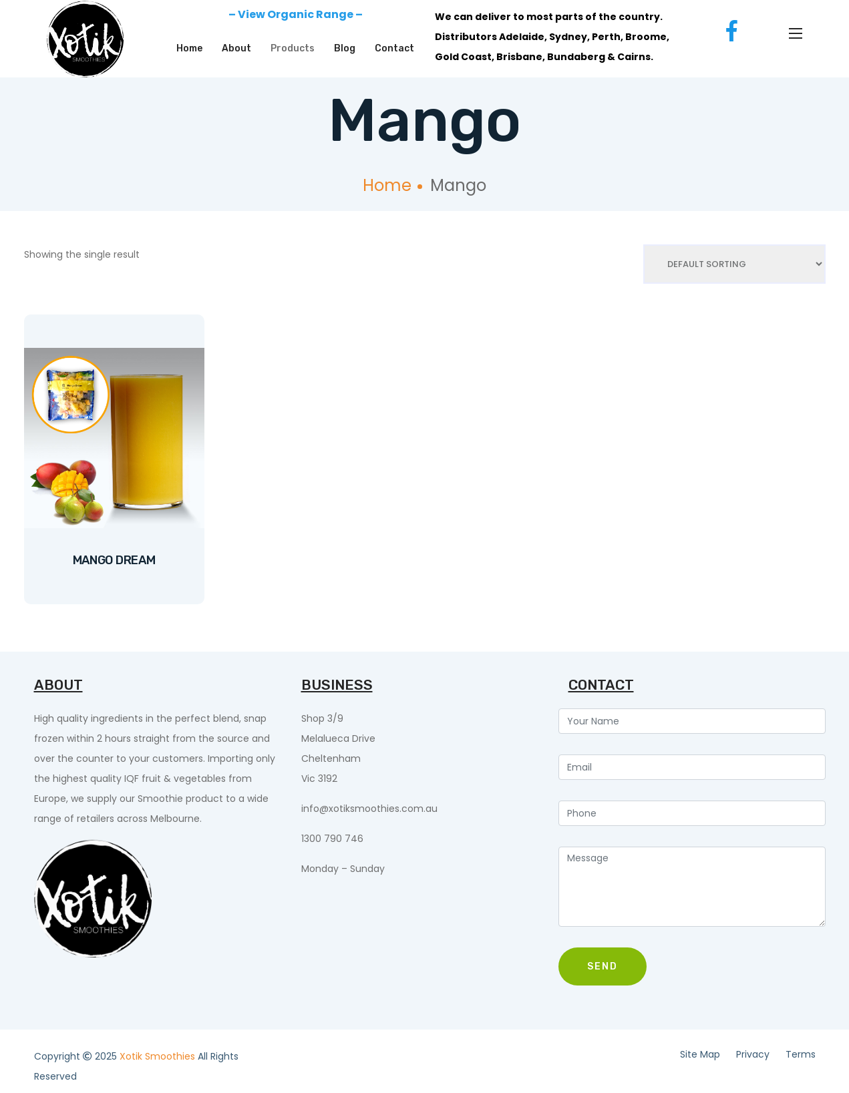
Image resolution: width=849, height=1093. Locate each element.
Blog (344, 48)
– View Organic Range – (295, 14)
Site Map (700, 1054)
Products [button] (293, 48)
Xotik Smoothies (159, 1056)
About (236, 48)
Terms (801, 1054)
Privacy (753, 1054)
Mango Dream (114, 560)
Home (189, 48)
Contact (394, 48)
